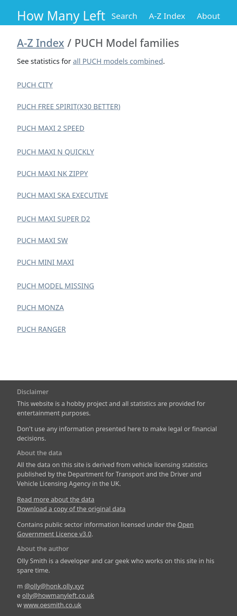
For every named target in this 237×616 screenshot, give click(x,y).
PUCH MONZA (40, 307)
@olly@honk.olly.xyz (54, 586)
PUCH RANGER (41, 329)
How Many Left (61, 15)
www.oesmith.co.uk (52, 605)
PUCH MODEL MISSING (55, 285)
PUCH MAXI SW (42, 240)
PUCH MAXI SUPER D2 (53, 218)
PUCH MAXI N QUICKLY (55, 151)
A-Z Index (167, 15)
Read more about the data (55, 499)
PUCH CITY (35, 84)
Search (124, 15)
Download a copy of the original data (71, 508)
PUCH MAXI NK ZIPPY (52, 173)
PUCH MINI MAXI (45, 262)
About (208, 15)
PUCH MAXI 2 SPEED (51, 128)
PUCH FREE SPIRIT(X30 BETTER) (68, 106)
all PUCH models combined (118, 61)
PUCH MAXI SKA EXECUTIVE (62, 195)
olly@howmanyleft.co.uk (58, 595)
